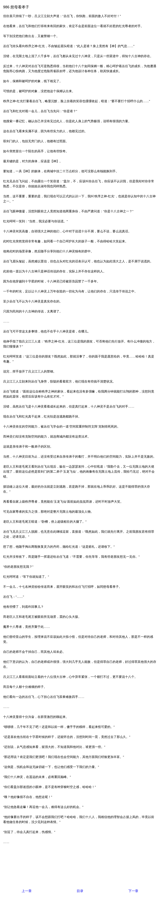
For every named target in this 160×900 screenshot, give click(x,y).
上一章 (27, 891)
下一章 (133, 891)
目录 (80, 891)
